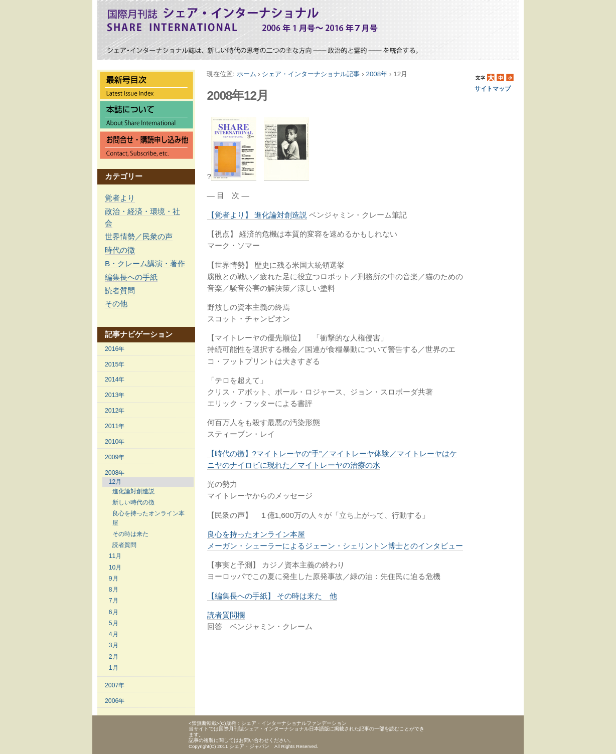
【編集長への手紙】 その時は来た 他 (272, 596)
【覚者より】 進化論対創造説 (257, 215)
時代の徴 (120, 250)
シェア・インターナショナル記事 (311, 74)
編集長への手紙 (131, 277)
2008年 (376, 74)
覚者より (120, 198)
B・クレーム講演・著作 (145, 263)
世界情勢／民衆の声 (139, 236)
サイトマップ (493, 89)
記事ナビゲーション (139, 334)
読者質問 (120, 290)
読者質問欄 (226, 615)
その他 (116, 303)
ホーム (246, 74)
